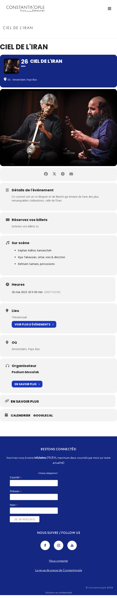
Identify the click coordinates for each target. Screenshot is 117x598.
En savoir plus (27, 386)
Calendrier (20, 418)
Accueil (49, 36)
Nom (14, 508)
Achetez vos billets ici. (25, 229)
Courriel (16, 480)
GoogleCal (43, 418)
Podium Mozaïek (25, 375)
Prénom (16, 494)
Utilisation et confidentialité (58, 595)
